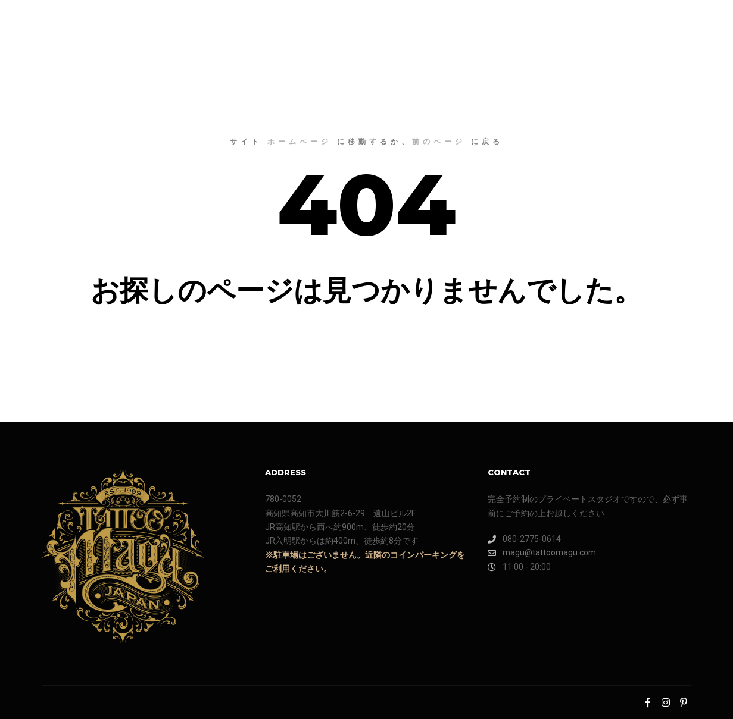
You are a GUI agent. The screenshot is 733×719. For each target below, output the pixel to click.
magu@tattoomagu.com (542, 553)
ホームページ (299, 141)
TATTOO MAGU (83, 24)
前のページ (439, 141)
